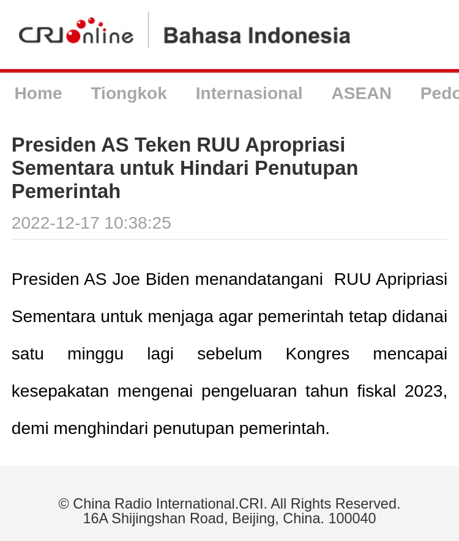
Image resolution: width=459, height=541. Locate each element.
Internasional (249, 93)
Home (38, 93)
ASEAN (362, 93)
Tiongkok (128, 93)
